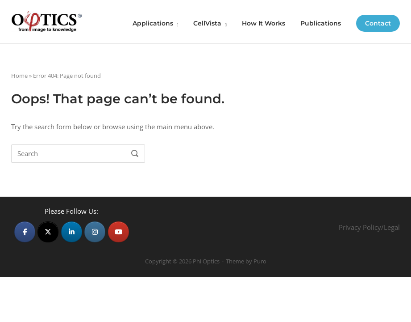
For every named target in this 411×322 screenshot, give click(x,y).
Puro (259, 261)
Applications (153, 23)
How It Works (263, 23)
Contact (378, 23)
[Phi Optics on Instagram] (94, 231)
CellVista (207, 23)
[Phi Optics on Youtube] (118, 231)
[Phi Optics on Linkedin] (71, 231)
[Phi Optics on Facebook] (24, 231)
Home (19, 76)
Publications (320, 23)
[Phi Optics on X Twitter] (47, 231)
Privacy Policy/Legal (369, 227)
